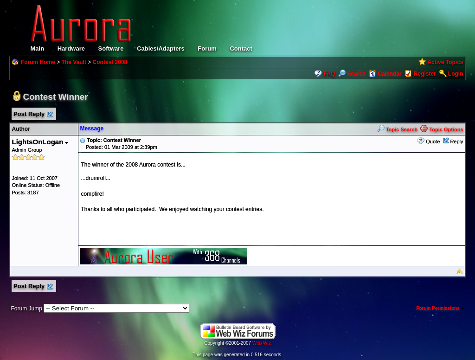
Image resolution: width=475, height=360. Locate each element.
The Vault (74, 62)
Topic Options (441, 129)
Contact (241, 48)
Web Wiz (261, 343)
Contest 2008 (110, 62)
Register (425, 74)
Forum (207, 48)
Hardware (71, 48)
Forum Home (38, 62)
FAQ (329, 74)
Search (352, 74)
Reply (456, 141)
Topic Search (397, 129)
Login (455, 74)
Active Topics (445, 62)
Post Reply (32, 114)
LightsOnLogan (40, 142)
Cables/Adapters (161, 48)
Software (111, 48)
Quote (433, 141)
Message (91, 128)
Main (37, 48)
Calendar (385, 74)
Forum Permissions (440, 308)
